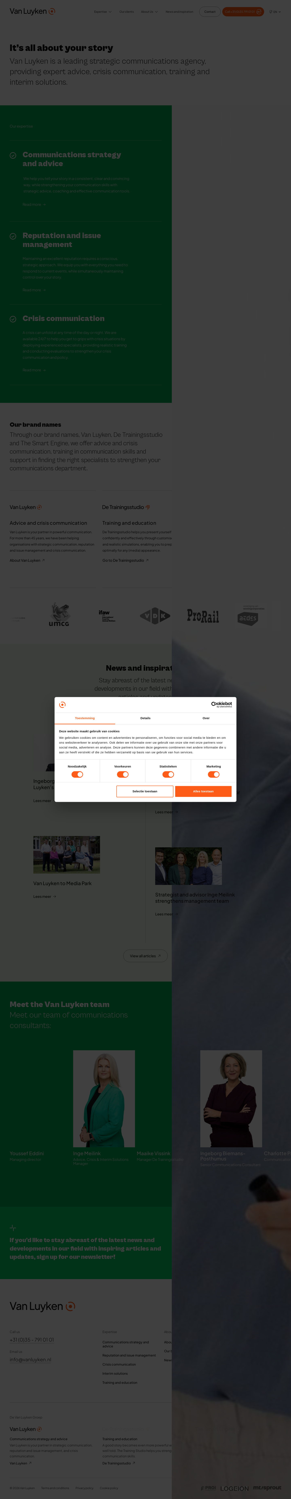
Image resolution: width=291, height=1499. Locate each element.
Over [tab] (206, 718)
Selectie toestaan (145, 791)
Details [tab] (145, 718)
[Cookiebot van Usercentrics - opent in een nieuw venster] (214, 705)
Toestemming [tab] (85, 718)
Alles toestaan (203, 791)
